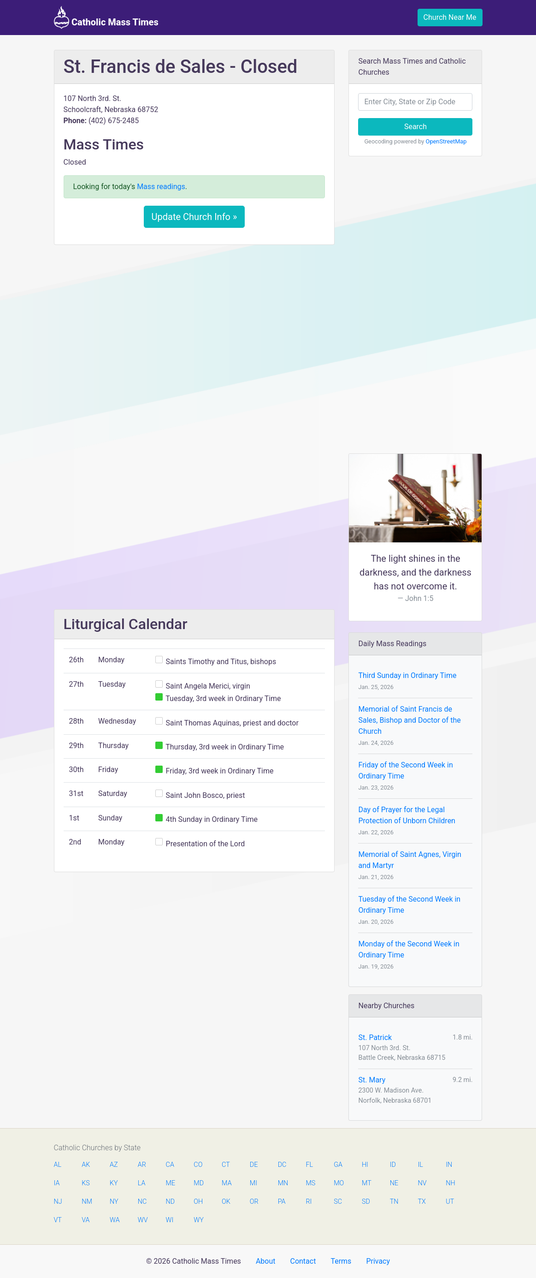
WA (114, 1220)
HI (365, 1165)
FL (309, 1165)
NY (114, 1202)
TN (394, 1202)
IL (420, 1165)
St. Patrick (375, 1037)
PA (282, 1202)
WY (198, 1220)
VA (85, 1220)
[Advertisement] (194, 320)
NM (86, 1202)
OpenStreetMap (446, 141)
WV (142, 1220)
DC (282, 1165)
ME (170, 1183)
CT (226, 1165)
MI (253, 1183)
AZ (114, 1165)
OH (198, 1202)
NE (394, 1183)
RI (309, 1202)
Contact (303, 1261)
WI (170, 1220)
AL (58, 1165)
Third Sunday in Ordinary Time (407, 675)
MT (366, 1183)
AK (86, 1165)
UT (450, 1202)
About (266, 1261)
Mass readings (161, 186)
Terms (340, 1261)
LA (142, 1183)
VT (58, 1220)
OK (226, 1202)
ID (393, 1165)
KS (86, 1183)
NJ (58, 1202)
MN (282, 1183)
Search (415, 126)
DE (254, 1165)
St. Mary (371, 1080)
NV (422, 1183)
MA (226, 1183)
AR (142, 1165)
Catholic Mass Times (106, 17)
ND (170, 1202)
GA (338, 1165)
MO (338, 1183)
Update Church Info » (194, 216)
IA (57, 1183)
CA (170, 1165)
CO (198, 1165)
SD (366, 1202)
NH (450, 1183)
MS (310, 1183)
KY (114, 1183)
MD (198, 1183)
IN (449, 1165)
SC (338, 1202)
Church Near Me (450, 17)
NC (142, 1202)
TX (421, 1202)
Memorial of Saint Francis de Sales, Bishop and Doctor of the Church (409, 720)
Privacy (378, 1261)
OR (254, 1202)
